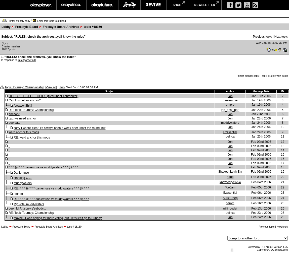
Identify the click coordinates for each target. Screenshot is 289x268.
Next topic (281, 36)
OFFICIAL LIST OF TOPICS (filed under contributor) (43, 96)
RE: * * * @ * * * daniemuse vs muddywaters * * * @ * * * (51, 188)
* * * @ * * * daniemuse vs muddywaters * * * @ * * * (43, 167)
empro (230, 104)
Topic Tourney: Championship (24, 87)
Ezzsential (230, 132)
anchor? (14, 114)
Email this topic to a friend (51, 21)
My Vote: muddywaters (29, 204)
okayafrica (71, 5)
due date (14, 122)
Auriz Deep (230, 198)
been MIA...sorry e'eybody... (27, 208)
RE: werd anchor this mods (32, 137)
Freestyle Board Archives (61, 27)
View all (51, 87)
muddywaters (230, 122)
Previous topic (262, 36)
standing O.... (22, 178)
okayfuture (102, 5)
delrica (230, 136)
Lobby (6, 27)
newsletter (204, 5)
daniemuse (230, 100)
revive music (153, 5)
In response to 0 (27, 60)
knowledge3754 (230, 182)
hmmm (18, 193)
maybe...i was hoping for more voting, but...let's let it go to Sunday (58, 218)
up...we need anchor (22, 118)
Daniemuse (21, 172)
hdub (230, 177)
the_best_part (230, 110)
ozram (230, 203)
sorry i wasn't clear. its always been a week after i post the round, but (59, 128)
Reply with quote (278, 76)
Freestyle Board (26, 27)
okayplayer (40, 5)
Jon (5, 43)
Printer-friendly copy (19, 21)
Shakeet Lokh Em (230, 171)
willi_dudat (230, 208)
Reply (264, 76)
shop (177, 5)
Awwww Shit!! (23, 105)
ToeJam (230, 187)
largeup (129, 5)
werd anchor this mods (24, 132)
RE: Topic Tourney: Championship (31, 110)
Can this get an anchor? (24, 100)
